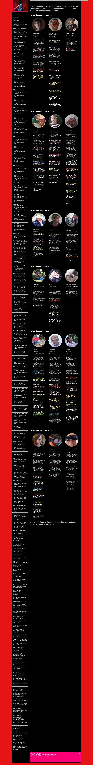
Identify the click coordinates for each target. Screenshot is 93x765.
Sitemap (39, 753)
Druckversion (34, 753)
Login (79, 753)
